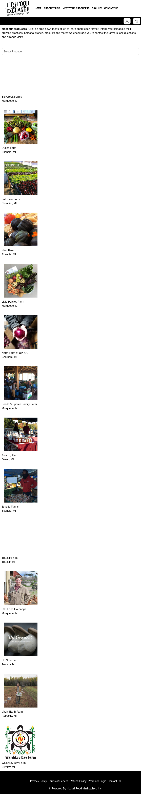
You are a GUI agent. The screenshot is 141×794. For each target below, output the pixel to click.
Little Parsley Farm (13, 301)
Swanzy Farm (10, 455)
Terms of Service (58, 781)
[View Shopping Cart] (136, 21)
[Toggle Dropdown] (127, 21)
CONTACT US (111, 8)
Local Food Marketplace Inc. (85, 788)
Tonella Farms (10, 506)
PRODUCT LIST (52, 8)
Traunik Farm (10, 557)
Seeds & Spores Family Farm (19, 404)
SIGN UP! (97, 8)
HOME (38, 8)
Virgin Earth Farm (12, 711)
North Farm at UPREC (15, 352)
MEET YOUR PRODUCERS (76, 8)
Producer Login (97, 781)
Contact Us (114, 781)
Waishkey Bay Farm (14, 762)
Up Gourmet (9, 660)
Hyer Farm (8, 250)
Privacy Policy (38, 781)
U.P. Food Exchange (14, 609)
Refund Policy (78, 781)
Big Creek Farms (12, 96)
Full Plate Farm (11, 199)
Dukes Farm (9, 147)
